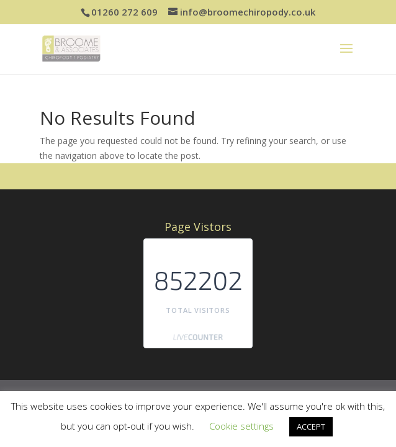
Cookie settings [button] (241, 426)
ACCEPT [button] (311, 426)
